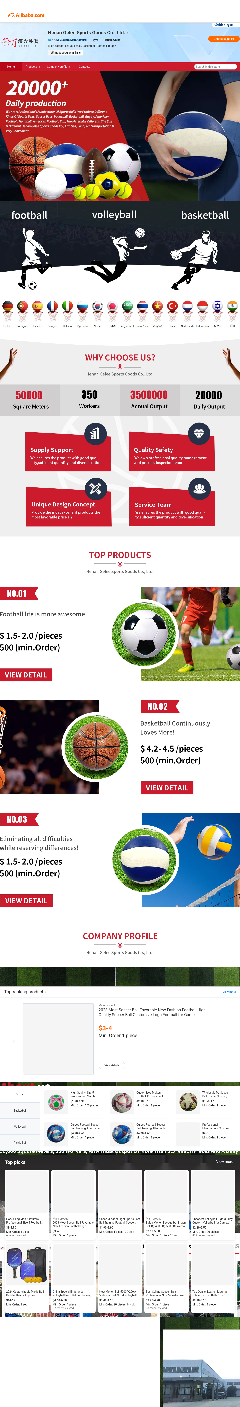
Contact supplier (224, 38)
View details (111, 1065)
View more (229, 991)
